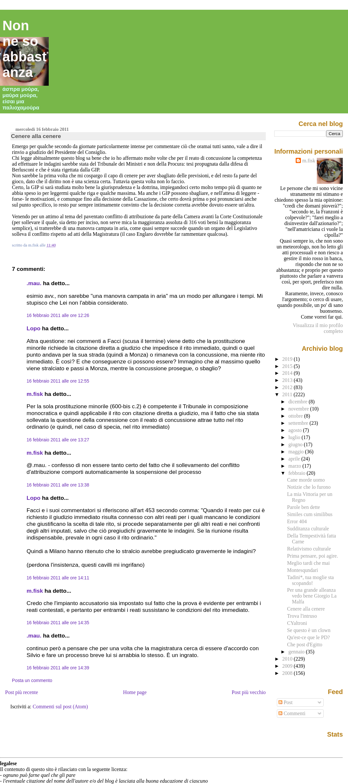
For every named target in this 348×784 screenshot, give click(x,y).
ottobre (296, 416)
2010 (288, 659)
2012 (288, 387)
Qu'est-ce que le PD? (308, 637)
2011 (288, 394)
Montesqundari (302, 570)
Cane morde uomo (306, 480)
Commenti (291, 713)
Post (285, 702)
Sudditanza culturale (308, 528)
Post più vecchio (249, 692)
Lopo (34, 328)
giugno (296, 444)
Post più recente (21, 692)
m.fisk (35, 394)
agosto (295, 430)
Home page (135, 692)
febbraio (297, 473)
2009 (288, 666)
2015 (288, 366)
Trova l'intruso (302, 616)
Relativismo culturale (309, 548)
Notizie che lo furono (308, 487)
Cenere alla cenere (36, 136)
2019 (288, 359)
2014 (288, 373)
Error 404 (297, 521)
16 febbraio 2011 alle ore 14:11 (58, 577)
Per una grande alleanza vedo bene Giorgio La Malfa (311, 595)
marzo (295, 466)
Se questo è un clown (308, 630)
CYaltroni (297, 623)
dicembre (298, 401)
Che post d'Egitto (304, 644)
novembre (299, 408)
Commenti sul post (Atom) (60, 706)
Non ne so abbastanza (25, 49)
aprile (294, 459)
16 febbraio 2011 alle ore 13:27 (58, 439)
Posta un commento (32, 680)
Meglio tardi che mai (308, 563)
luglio (295, 437)
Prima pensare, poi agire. (312, 556)
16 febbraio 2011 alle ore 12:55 (58, 381)
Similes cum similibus (309, 514)
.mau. (34, 283)
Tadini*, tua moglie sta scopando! (310, 580)
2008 (288, 673)
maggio (296, 451)
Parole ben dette (303, 507)
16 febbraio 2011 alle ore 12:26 (58, 315)
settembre (298, 423)
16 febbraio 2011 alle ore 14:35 (58, 622)
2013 (288, 380)
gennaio (297, 651)
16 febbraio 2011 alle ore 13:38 (58, 484)
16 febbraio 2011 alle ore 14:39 (58, 667)
